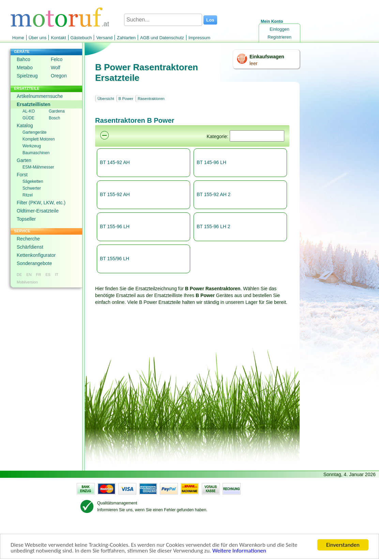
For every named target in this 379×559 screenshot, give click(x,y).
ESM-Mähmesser (38, 167)
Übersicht (105, 99)
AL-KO (28, 111)
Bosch (54, 118)
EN (28, 275)
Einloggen (279, 29)
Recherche (28, 238)
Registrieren (279, 37)
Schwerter (31, 188)
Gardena (57, 111)
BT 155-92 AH (115, 194)
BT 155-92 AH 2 (213, 194)
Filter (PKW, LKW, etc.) (41, 202)
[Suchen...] (163, 20)
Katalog (25, 125)
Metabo (25, 67)
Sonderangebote (34, 263)
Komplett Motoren (38, 139)
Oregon (59, 75)
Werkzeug (31, 146)
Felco (56, 59)
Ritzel (27, 195)
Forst (22, 174)
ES (47, 275)
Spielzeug (27, 75)
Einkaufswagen (266, 56)
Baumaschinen (35, 152)
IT (56, 275)
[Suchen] (257, 136)
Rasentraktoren (151, 99)
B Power (126, 99)
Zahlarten (126, 37)
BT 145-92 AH (115, 162)
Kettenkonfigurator (36, 255)
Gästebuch (81, 37)
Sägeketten (32, 181)
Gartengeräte (34, 132)
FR (38, 275)
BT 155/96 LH (114, 258)
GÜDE (28, 118)
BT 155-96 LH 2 (213, 226)
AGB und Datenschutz (162, 37)
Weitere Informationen (239, 551)
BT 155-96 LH (115, 226)
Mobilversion (27, 282)
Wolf (55, 67)
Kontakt (58, 37)
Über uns (38, 37)
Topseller (26, 219)
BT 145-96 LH (211, 162)
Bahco (23, 59)
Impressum (199, 37)
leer (253, 63)
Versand (104, 37)
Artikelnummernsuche (40, 96)
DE (19, 275)
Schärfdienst (30, 247)
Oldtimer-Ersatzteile (38, 211)
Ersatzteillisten (33, 104)
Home (18, 37)
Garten (24, 160)
